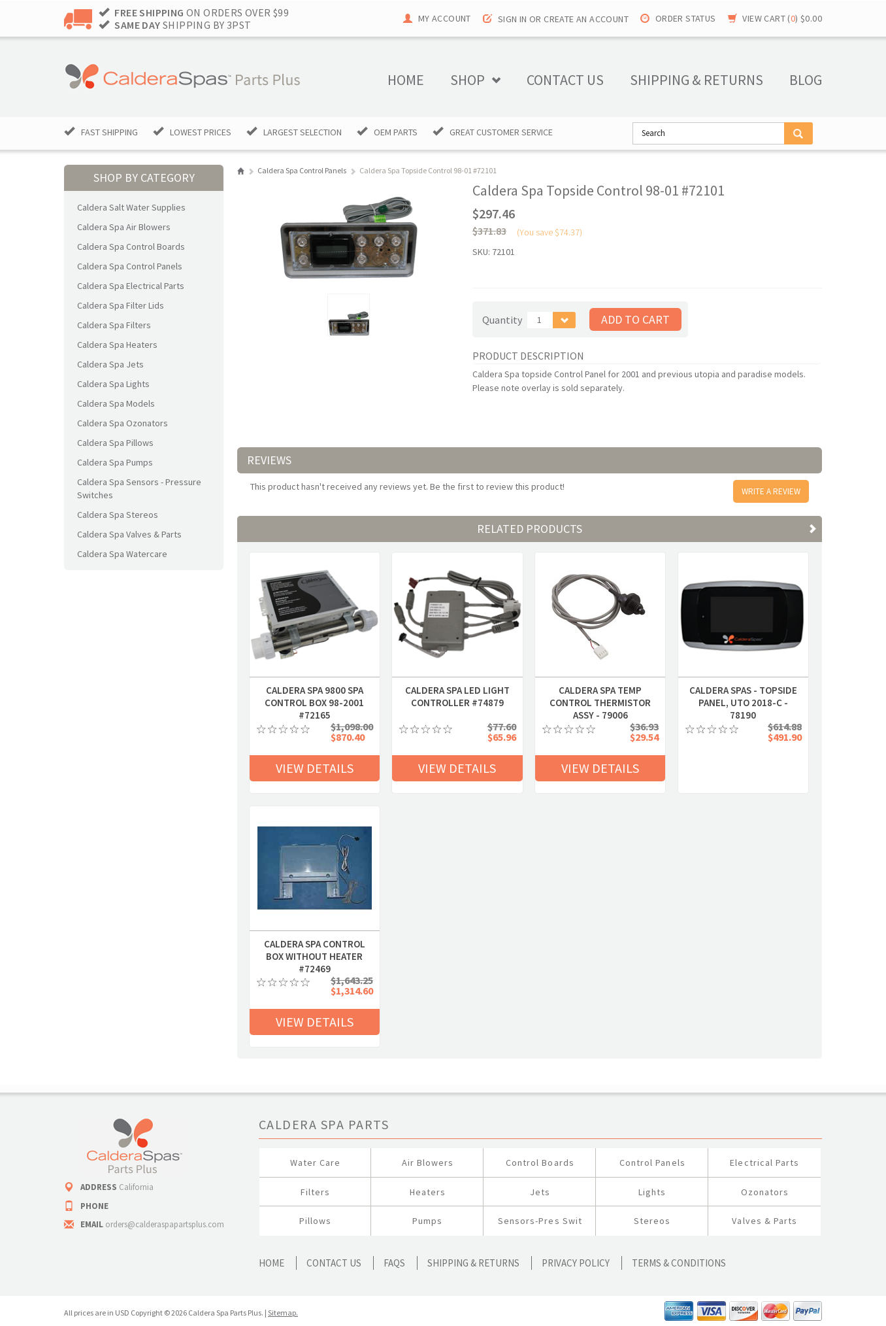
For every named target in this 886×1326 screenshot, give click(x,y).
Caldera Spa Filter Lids (120, 305)
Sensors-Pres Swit (540, 1221)
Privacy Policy (576, 1263)
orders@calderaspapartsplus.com (164, 1224)
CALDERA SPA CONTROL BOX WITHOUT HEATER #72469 (314, 944)
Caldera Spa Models (116, 403)
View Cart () (782, 18)
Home (405, 80)
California (136, 1187)
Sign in (512, 19)
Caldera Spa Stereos (117, 514)
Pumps (427, 1221)
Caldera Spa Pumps (115, 462)
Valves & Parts (764, 1221)
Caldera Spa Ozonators (122, 423)
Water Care (315, 1162)
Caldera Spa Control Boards (131, 246)
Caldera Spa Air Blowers (124, 227)
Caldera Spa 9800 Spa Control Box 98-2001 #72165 (314, 690)
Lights (652, 1192)
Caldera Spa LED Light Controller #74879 (457, 690)
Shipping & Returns (473, 1263)
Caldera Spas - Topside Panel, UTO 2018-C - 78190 (743, 690)
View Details (314, 768)
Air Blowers (428, 1162)
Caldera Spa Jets (110, 364)
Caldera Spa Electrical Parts (130, 286)
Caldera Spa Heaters (117, 344)
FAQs (394, 1263)
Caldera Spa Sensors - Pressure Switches (139, 488)
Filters (315, 1192)
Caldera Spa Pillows (115, 443)
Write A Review (771, 491)
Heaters (428, 1192)
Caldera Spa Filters (114, 325)
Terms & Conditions (679, 1263)
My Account (444, 18)
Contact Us (333, 1263)
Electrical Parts (764, 1162)
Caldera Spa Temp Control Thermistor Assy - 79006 (600, 690)
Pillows (315, 1221)
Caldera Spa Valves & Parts (129, 534)
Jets (540, 1192)
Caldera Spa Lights (113, 384)
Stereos (652, 1221)
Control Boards (540, 1162)
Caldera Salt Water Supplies (131, 207)
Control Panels (652, 1162)
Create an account (586, 19)
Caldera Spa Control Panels (129, 266)
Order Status (685, 18)
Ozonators (765, 1192)
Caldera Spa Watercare (122, 554)
